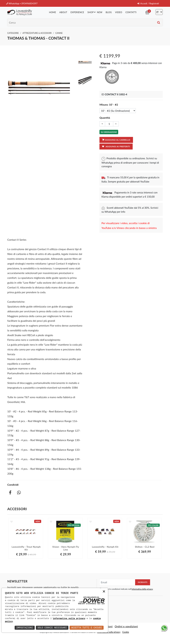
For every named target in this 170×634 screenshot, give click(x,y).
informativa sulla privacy (69, 618)
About (63, 12)
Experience (77, 12)
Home (52, 12)
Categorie (13, 33)
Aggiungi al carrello (116, 139)
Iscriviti (142, 582)
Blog (109, 12)
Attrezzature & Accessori (37, 33)
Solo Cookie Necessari (52, 627)
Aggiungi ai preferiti (116, 146)
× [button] (103, 591)
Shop (92, 12)
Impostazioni (24, 627)
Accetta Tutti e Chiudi (86, 627)
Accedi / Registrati (148, 3)
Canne (59, 33)
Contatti (131, 12)
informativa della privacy (142, 589)
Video (118, 12)
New (99, 12)
